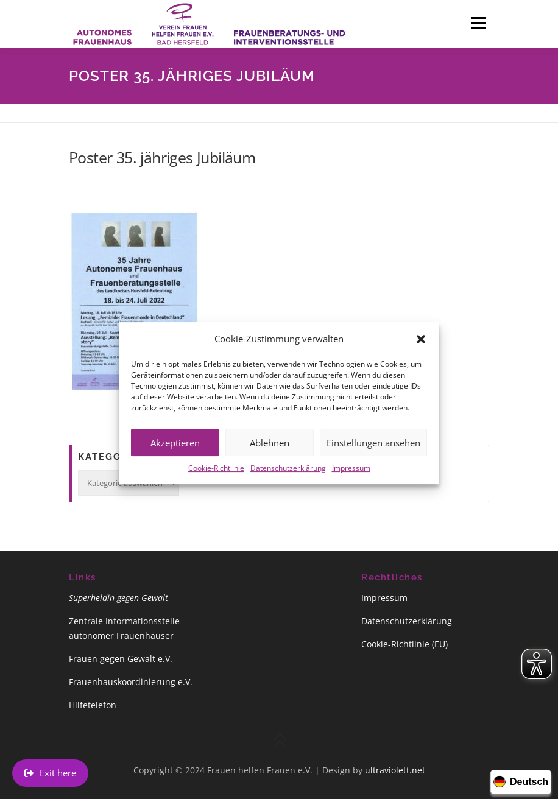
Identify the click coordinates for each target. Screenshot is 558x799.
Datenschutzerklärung (288, 478)
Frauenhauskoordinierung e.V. (130, 682)
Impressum (351, 478)
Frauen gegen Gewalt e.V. (120, 658)
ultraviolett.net (395, 770)
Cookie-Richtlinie (216, 478)
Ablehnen (269, 453)
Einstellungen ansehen (373, 453)
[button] (421, 349)
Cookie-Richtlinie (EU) (404, 644)
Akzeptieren (175, 453)
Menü (478, 22)
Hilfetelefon (92, 705)
